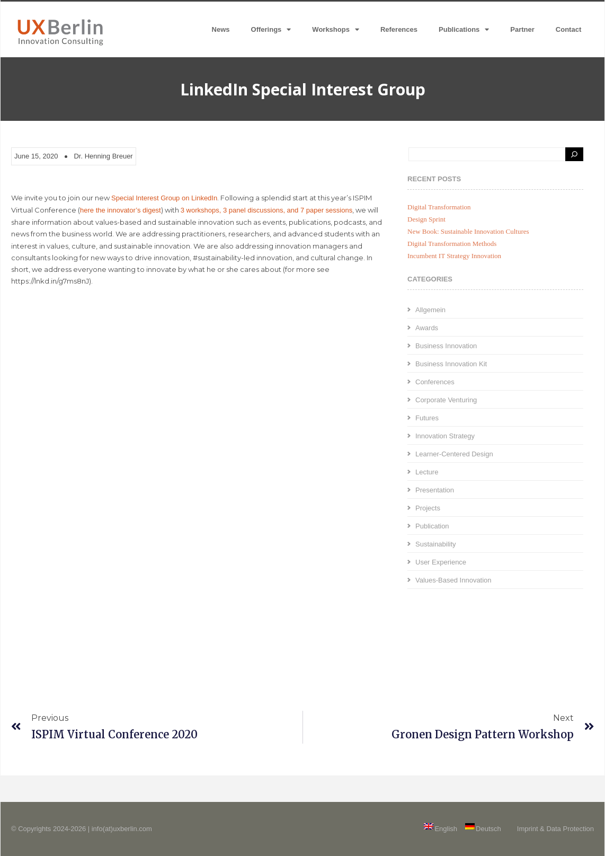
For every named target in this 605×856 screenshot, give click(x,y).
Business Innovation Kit (451, 364)
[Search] (574, 154)
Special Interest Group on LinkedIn (164, 198)
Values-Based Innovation (453, 580)
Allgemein (430, 310)
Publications (464, 29)
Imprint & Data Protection (555, 829)
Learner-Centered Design (454, 454)
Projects (427, 508)
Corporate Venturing (446, 400)
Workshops (335, 29)
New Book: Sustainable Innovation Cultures (468, 231)
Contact (568, 29)
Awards (426, 328)
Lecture (426, 472)
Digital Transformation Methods (451, 244)
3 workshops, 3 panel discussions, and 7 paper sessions (266, 210)
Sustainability (435, 544)
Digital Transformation (439, 207)
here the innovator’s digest (120, 210)
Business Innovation (446, 346)
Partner (522, 29)
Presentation (434, 490)
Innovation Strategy (445, 436)
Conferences (435, 382)
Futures (427, 418)
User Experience (440, 562)
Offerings (271, 29)
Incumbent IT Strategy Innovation (454, 256)
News (221, 29)
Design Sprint (426, 219)
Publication (432, 526)
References (398, 29)
